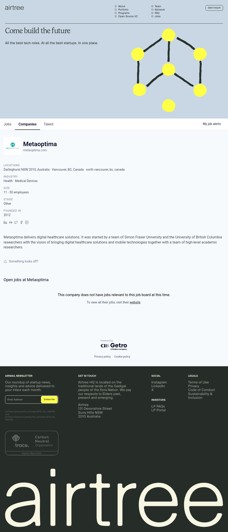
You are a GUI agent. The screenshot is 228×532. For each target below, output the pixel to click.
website (135, 302)
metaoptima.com (35, 150)
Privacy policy (102, 356)
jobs (7, 124)
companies (27, 124)
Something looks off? (21, 261)
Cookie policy (122, 356)
